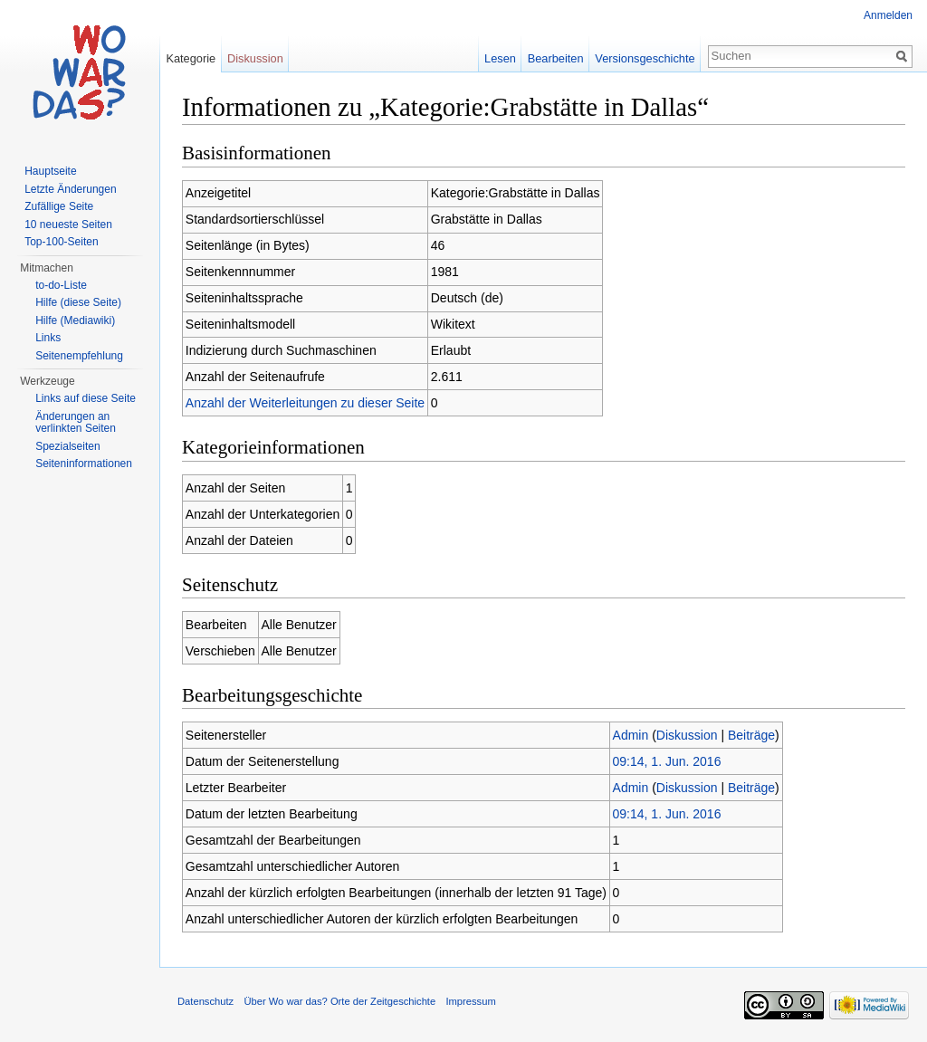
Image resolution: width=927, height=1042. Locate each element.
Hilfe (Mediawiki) (75, 320)
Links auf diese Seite (85, 398)
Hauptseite (50, 171)
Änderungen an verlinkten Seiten (75, 422)
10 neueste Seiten (68, 224)
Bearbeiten (556, 58)
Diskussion (687, 735)
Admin (631, 735)
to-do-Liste (61, 285)
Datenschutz (205, 1001)
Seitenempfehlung (79, 355)
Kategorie (190, 58)
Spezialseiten (67, 446)
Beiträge (751, 735)
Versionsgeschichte (644, 58)
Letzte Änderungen (70, 189)
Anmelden (888, 15)
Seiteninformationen (83, 463)
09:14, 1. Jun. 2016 (667, 761)
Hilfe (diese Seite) (78, 302)
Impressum (470, 1001)
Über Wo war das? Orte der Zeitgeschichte (339, 1001)
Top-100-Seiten (61, 241)
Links (48, 337)
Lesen (500, 58)
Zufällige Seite (58, 206)
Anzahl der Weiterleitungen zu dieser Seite (305, 403)
